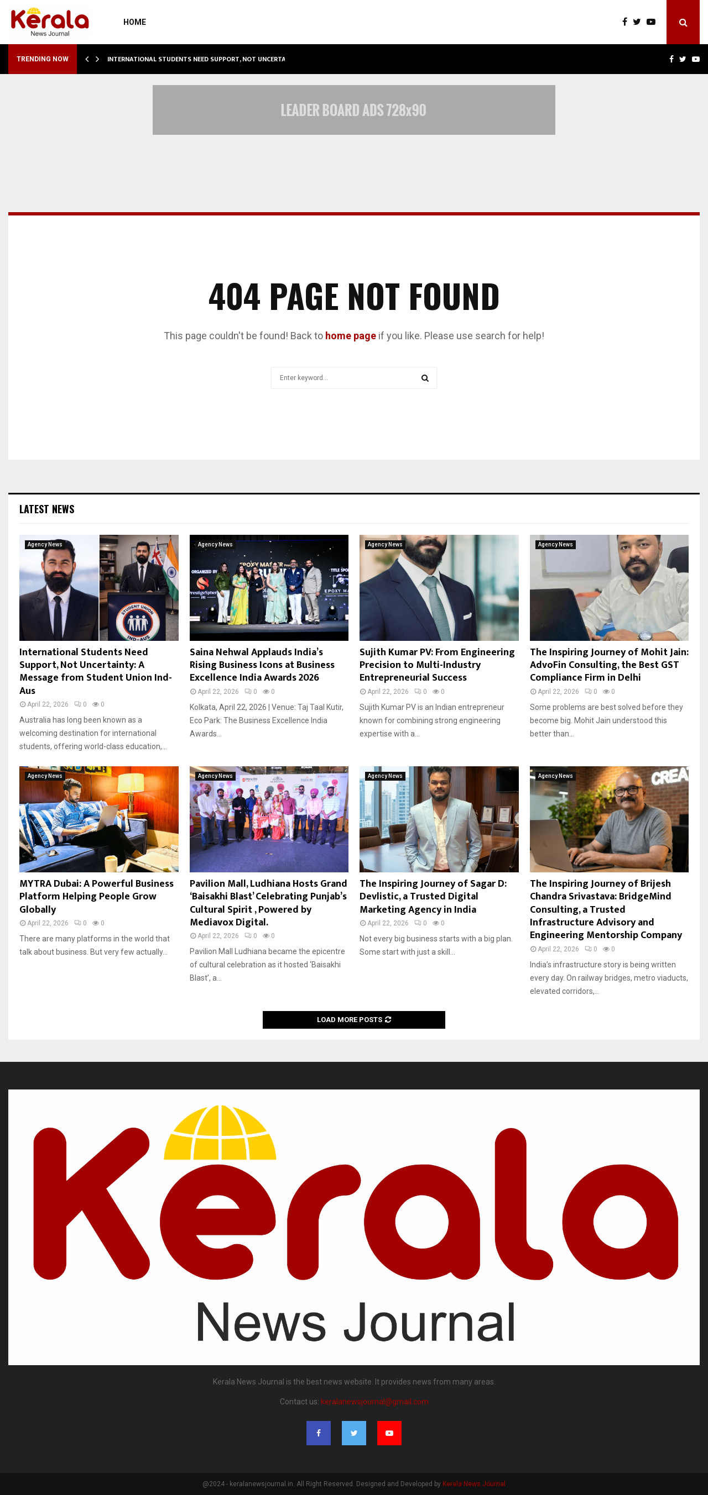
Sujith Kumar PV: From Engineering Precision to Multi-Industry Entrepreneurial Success (437, 665)
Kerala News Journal (474, 1484)
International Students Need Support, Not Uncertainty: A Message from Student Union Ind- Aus (95, 671)
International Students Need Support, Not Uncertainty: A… (210, 59)
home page (350, 335)
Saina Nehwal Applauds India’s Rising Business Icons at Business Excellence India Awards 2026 (262, 665)
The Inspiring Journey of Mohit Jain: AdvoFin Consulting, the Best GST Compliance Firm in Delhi (609, 665)
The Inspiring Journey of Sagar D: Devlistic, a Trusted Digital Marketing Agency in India (433, 897)
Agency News (45, 544)
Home (134, 22)
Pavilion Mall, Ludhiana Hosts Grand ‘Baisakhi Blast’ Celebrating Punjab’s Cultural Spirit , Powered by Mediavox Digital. (268, 903)
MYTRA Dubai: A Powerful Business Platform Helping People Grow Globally (96, 897)
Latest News (46, 509)
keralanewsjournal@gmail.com (375, 1401)
